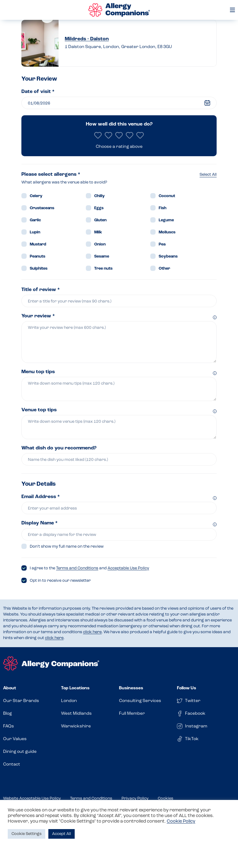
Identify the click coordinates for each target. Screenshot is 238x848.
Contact (11, 764)
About (9, 688)
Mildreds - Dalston (87, 39)
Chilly (99, 196)
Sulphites (38, 269)
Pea (162, 244)
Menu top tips (38, 371)
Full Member (132, 713)
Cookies (165, 799)
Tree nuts (103, 269)
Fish (162, 208)
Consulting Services (140, 701)
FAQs (8, 726)
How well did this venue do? (119, 124)
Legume (166, 220)
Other (164, 269)
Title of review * (40, 289)
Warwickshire (76, 726)
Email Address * (40, 496)
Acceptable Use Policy (128, 568)
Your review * (38, 316)
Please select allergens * (50, 174)
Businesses (131, 688)
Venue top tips (39, 410)
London (69, 701)
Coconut (167, 196)
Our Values (15, 739)
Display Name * (39, 523)
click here (92, 632)
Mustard (38, 244)
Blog (7, 713)
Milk (98, 232)
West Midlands (76, 713)
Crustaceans (42, 208)
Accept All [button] (61, 834)
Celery (36, 196)
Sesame (101, 256)
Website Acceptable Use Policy (32, 799)
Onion (100, 244)
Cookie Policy (181, 821)
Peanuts (37, 256)
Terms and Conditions (77, 568)
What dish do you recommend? (58, 448)
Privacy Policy (134, 799)
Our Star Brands (21, 701)
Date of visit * (38, 91)
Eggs (99, 208)
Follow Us (186, 688)
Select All (208, 175)
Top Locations (75, 688)
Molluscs (167, 232)
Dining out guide (20, 751)
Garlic (35, 220)
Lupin (35, 232)
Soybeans (168, 256)
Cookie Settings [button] (26, 834)
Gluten (100, 220)
